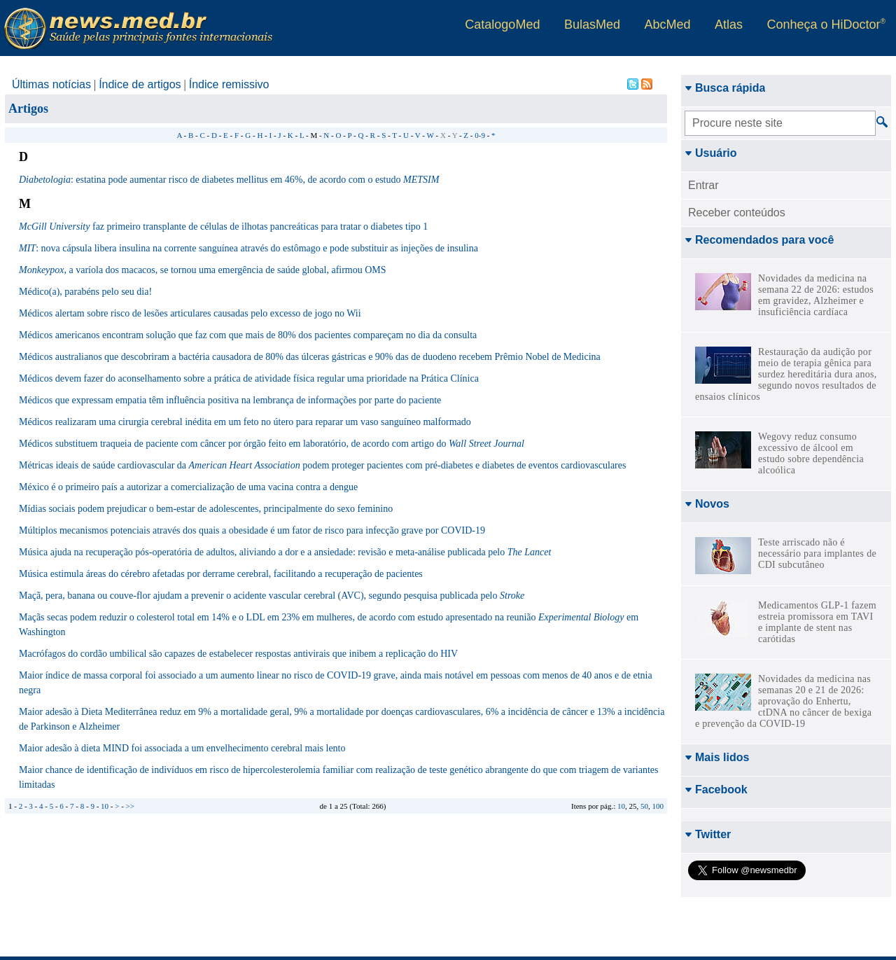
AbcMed (667, 25)
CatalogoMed (502, 25)
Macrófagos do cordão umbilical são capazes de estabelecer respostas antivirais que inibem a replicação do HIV (238, 653)
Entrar (703, 185)
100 (658, 806)
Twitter (708, 834)
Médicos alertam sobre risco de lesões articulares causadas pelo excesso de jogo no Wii (190, 313)
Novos (707, 504)
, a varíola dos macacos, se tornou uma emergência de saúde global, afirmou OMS (202, 270)
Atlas (729, 25)
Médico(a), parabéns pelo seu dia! (85, 291)
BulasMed (592, 25)
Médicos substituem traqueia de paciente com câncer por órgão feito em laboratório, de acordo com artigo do (271, 443)
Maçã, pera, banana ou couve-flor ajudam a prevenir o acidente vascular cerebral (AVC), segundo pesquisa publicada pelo (271, 595)
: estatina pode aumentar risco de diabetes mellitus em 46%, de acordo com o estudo (229, 179)
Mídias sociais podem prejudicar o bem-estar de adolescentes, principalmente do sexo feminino (206, 508)
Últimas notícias (51, 84)
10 (621, 806)
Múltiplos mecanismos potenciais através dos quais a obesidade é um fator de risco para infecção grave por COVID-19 (252, 530)
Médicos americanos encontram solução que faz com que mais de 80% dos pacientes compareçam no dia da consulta (248, 335)
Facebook (716, 789)
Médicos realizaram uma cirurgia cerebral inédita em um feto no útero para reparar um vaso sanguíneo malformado (245, 422)
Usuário (711, 153)
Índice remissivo (229, 84)
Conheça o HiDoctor (826, 25)
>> (130, 806)
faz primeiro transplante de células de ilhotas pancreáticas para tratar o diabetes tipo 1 (223, 226)
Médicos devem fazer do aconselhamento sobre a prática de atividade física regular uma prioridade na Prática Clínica (249, 378)
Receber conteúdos (736, 212)
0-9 (480, 135)
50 (644, 806)
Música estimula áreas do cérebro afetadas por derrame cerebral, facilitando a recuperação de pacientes (221, 574)
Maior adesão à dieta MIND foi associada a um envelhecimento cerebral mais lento (182, 748)
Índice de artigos (140, 84)
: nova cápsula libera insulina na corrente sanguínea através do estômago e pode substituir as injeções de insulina (248, 248)
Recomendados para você (759, 240)
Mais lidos (717, 757)
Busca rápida (725, 88)
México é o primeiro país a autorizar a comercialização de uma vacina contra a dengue (188, 487)
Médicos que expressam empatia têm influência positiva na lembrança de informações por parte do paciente (230, 400)
